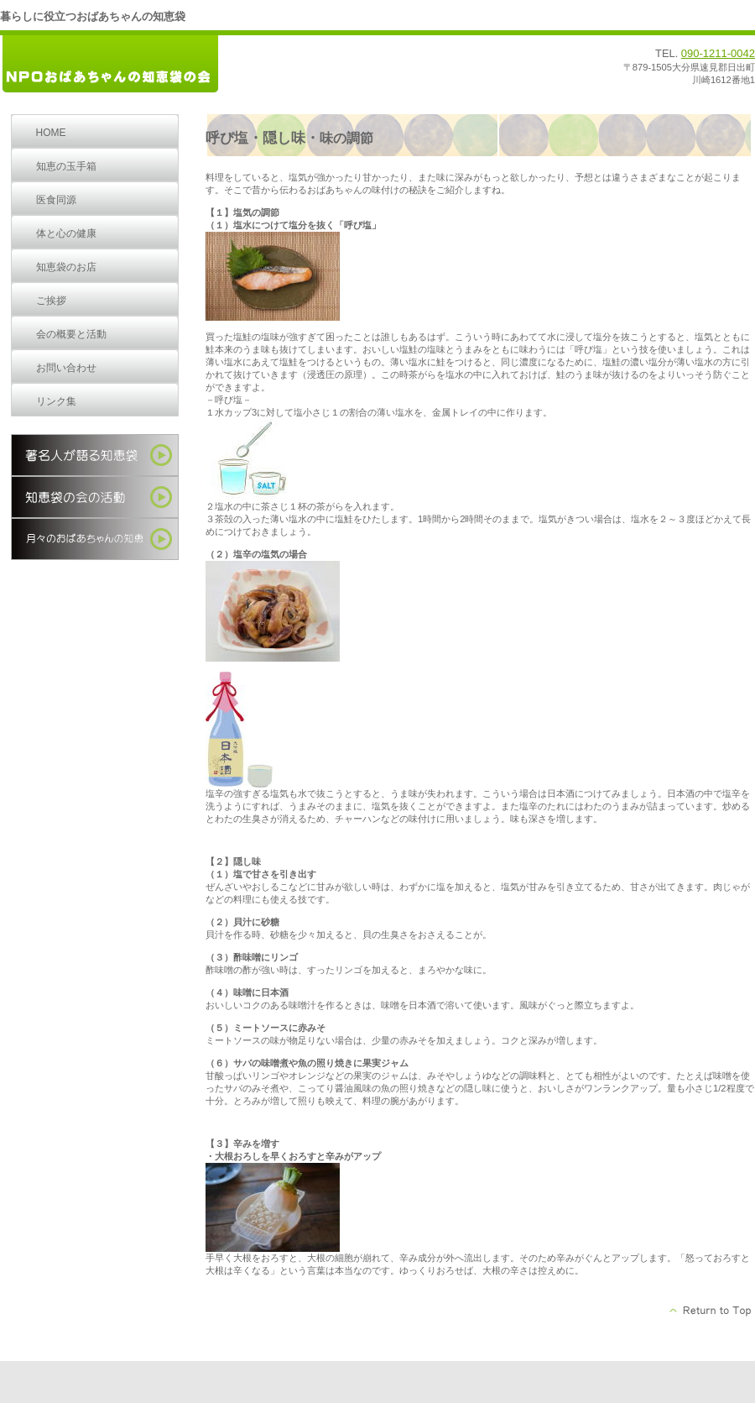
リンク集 (56, 401)
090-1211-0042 (718, 53)
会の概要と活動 (71, 334)
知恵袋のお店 (66, 267)
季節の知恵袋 (95, 539)
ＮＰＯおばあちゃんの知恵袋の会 (126, 65)
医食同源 (56, 200)
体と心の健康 (66, 233)
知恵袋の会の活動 (95, 497)
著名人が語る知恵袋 (95, 455)
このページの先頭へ (711, 1310)
